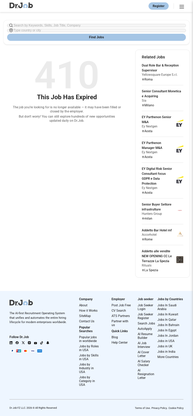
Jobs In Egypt (166, 330)
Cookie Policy (176, 408)
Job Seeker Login (145, 307)
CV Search (119, 310)
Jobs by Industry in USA (86, 368)
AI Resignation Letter (146, 374)
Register (159, 6)
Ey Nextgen (149, 126)
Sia (144, 100)
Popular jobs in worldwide (88, 339)
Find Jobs (96, 37)
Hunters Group (152, 214)
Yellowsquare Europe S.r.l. (160, 75)
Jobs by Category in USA (87, 381)
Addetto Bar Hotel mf (157, 230)
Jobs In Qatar (166, 320)
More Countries (168, 357)
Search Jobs (146, 323)
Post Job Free (121, 305)
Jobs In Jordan (167, 335)
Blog (115, 337)
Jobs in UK (164, 346)
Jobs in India (166, 351)
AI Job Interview (144, 345)
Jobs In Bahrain (168, 325)
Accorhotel (149, 235)
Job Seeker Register (145, 316)
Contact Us (86, 321)
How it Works (88, 310)
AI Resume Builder (145, 336)
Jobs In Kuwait (167, 314)
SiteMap (85, 316)
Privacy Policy (159, 408)
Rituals (146, 265)
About (83, 305)
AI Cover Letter (143, 354)
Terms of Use (142, 408)
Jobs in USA (165, 341)
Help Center (120, 342)
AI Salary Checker (144, 363)
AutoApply (145, 329)
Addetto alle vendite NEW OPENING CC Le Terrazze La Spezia (157, 256)
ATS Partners (121, 316)
